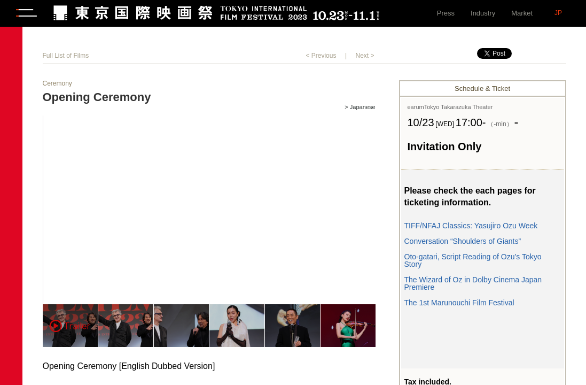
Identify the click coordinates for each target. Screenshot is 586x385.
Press (446, 13)
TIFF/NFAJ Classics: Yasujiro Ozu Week (471, 225)
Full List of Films (66, 55)
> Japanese (360, 107)
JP (558, 13)
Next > (364, 55)
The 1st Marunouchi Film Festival (459, 302)
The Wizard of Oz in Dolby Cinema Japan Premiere (473, 283)
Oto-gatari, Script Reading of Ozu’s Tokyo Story (473, 260)
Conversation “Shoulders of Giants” (462, 241)
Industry (483, 13)
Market (522, 13)
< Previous (321, 55)
